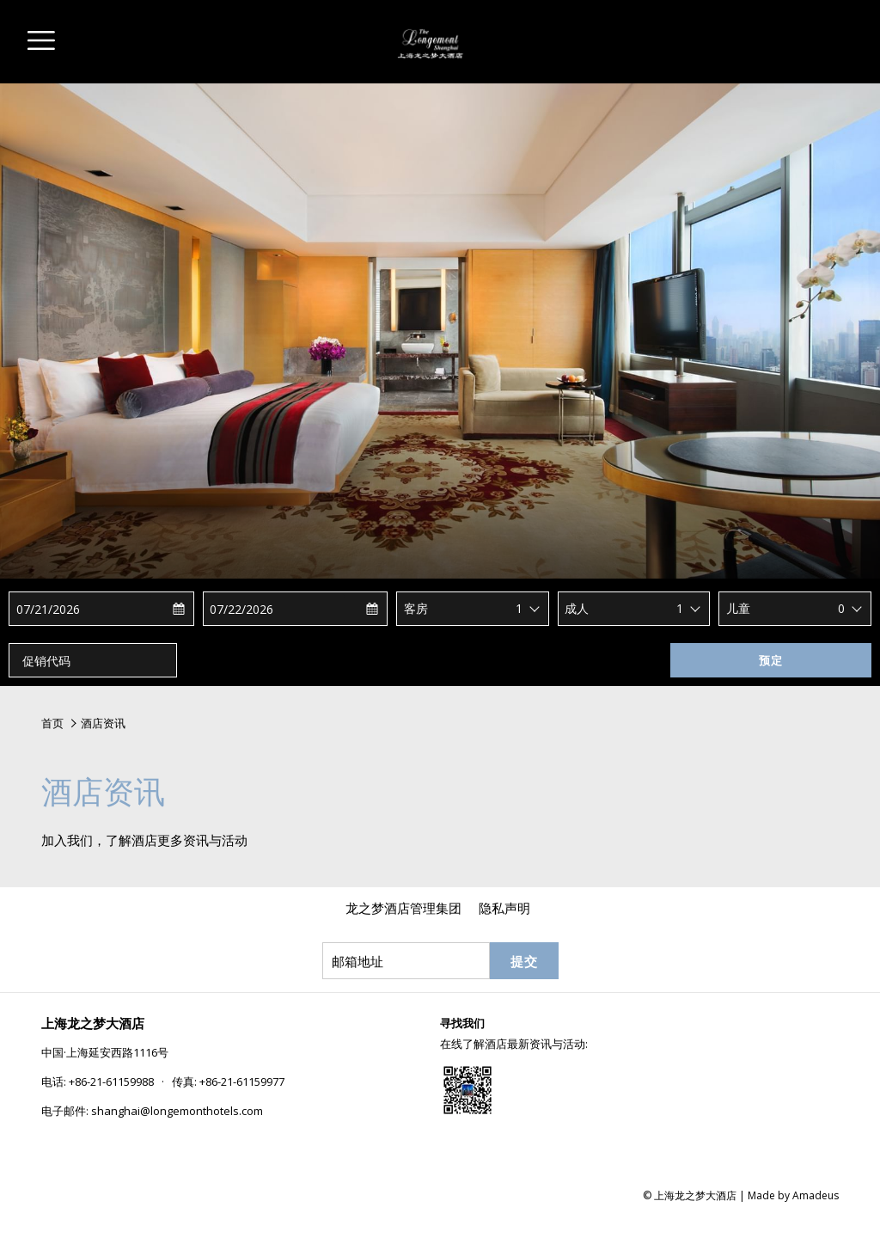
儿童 (738, 608)
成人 (577, 608)
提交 (524, 961)
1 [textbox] (519, 608)
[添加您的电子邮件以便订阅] (406, 960)
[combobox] (528, 608)
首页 (52, 723)
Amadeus (815, 1195)
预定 (771, 660)
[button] (83, 608)
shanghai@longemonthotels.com (177, 1110)
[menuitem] (403, 908)
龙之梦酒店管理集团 (403, 907)
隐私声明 (504, 907)
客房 (416, 608)
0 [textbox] (841, 608)
